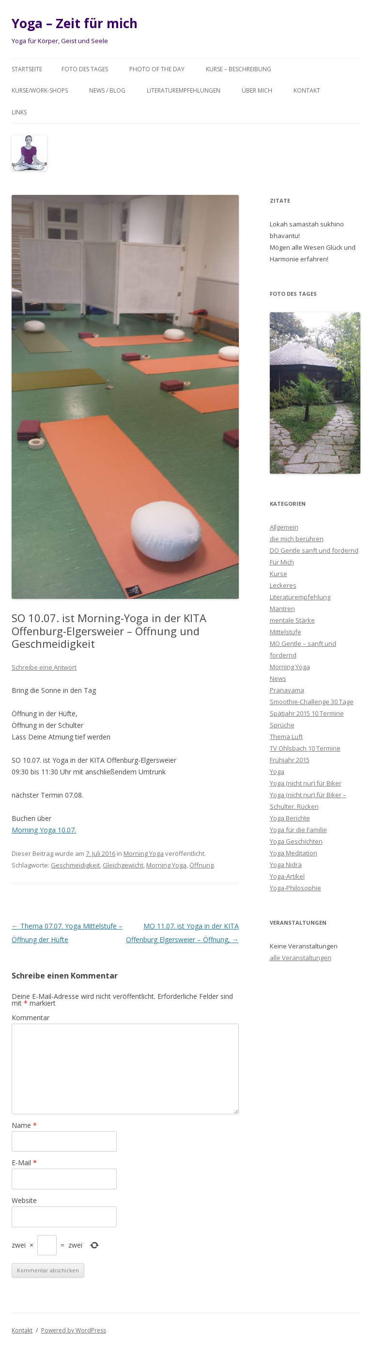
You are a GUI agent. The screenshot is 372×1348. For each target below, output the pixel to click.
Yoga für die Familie (298, 829)
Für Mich (282, 562)
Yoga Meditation (293, 853)
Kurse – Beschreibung (238, 69)
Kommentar (30, 1017)
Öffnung (201, 865)
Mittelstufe (285, 631)
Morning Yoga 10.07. (44, 829)
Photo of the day (157, 69)
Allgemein (284, 527)
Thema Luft (286, 736)
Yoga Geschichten (296, 841)
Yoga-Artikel (287, 876)
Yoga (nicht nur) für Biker (305, 783)
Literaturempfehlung (300, 597)
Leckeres (283, 585)
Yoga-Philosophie (295, 887)
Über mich (257, 90)
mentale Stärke (292, 620)
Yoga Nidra (286, 864)
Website (24, 1200)
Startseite (27, 69)
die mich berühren (297, 538)
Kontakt (307, 90)
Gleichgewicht (123, 865)
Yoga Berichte (290, 818)
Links (19, 112)
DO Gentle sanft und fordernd (314, 550)
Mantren (282, 608)
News (278, 678)
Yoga (277, 771)
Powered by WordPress (73, 1330)
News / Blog (107, 90)
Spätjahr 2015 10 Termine (307, 713)
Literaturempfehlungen (183, 90)
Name (24, 1125)
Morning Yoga (144, 853)
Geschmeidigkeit (75, 865)
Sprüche (282, 725)
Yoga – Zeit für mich (75, 23)
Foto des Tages (85, 69)
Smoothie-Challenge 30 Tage (312, 701)
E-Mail (24, 1162)
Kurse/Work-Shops (40, 90)
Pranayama (287, 690)
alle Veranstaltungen (300, 957)
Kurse (278, 573)
